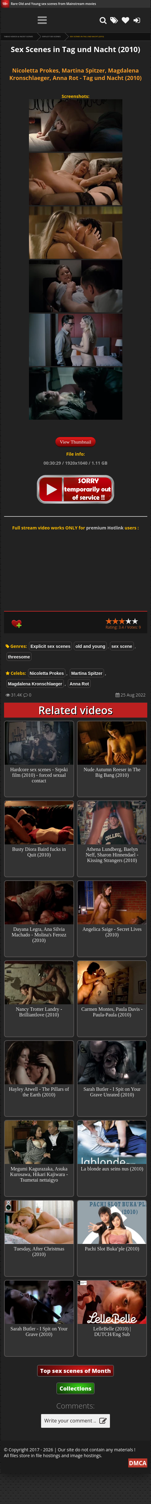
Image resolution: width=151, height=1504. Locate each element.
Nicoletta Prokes (47, 673)
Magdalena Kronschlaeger (35, 683)
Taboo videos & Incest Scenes (18, 36)
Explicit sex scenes (51, 36)
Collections (75, 1418)
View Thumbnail (75, 442)
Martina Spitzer (86, 673)
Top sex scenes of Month (75, 1401)
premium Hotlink (105, 528)
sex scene (121, 646)
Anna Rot (79, 683)
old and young (90, 646)
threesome (19, 656)
